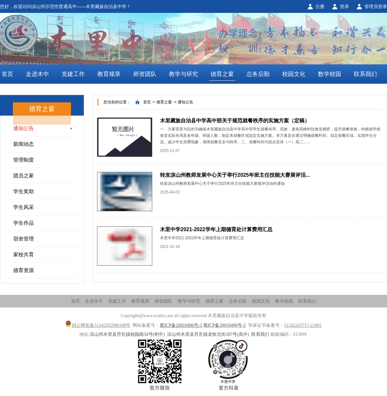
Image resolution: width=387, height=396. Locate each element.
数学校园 (329, 74)
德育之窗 (222, 74)
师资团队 (144, 74)
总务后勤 (258, 74)
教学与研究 (183, 74)
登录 (344, 6)
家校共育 (23, 254)
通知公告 (23, 128)
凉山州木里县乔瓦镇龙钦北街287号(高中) (208, 334)
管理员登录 (375, 6)
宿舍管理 (23, 238)
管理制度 (23, 160)
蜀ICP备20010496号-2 (224, 325)
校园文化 (293, 74)
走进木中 (37, 74)
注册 (319, 6)
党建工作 (73, 74)
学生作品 (23, 223)
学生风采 (23, 207)
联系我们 (365, 74)
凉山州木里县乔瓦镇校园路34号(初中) (127, 334)
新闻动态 (23, 144)
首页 (7, 74)
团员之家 (23, 175)
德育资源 (23, 270)
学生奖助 (23, 191)
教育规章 (109, 74)
